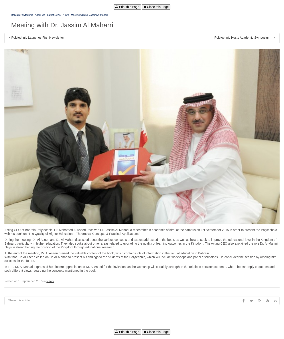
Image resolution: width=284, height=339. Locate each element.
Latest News (54, 15)
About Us (40, 15)
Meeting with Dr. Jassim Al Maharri (89, 15)
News (66, 15)
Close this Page (156, 7)
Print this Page (127, 7)
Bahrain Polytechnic (22, 15)
